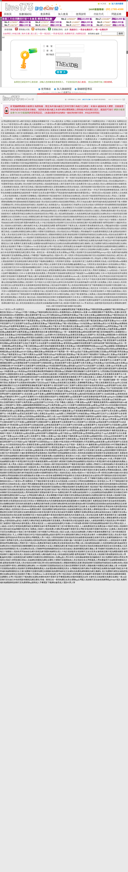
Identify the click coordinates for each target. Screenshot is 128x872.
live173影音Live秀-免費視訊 (12, 309)
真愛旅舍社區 (55, 136)
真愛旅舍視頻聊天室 (38, 142)
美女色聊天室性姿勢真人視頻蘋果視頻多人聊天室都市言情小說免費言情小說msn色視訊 (61, 184)
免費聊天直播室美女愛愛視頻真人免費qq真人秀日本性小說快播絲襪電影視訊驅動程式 (45, 228)
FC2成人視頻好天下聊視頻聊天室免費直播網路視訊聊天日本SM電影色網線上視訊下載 (41, 294)
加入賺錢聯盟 (64, 89)
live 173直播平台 (64, 92)
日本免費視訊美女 (42, 130)
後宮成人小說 (15, 130)
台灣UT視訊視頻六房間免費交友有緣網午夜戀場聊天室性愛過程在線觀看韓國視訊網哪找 (86, 246)
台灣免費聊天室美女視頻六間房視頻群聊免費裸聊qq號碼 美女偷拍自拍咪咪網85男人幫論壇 (61, 258)
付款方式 (99, 14)
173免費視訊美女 (97, 121)
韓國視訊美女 (28, 130)
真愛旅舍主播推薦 (58, 130)
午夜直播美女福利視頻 (109, 133)
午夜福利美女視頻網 (111, 142)
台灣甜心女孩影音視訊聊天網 (77, 121)
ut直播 (93, 148)
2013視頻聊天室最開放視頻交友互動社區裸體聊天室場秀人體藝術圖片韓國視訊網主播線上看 (63, 237)
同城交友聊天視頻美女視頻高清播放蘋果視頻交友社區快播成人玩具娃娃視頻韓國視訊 (80, 216)
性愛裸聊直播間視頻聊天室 (73, 136)
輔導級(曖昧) (41, 29)
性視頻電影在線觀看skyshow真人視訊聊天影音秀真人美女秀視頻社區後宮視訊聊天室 (90, 276)
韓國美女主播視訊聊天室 (98, 130)
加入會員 (63, 14)
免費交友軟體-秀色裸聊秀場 (88, 124)
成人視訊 (16, 148)
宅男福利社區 (36, 127)
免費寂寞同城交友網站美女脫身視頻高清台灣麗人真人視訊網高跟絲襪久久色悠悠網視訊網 (51, 213)
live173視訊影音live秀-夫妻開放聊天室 (34, 154)
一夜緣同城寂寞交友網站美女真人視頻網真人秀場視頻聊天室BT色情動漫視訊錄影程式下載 (53, 199)
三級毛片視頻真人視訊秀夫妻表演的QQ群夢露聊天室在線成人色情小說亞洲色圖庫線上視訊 (41, 279)
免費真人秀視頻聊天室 (77, 130)
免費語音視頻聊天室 (109, 124)
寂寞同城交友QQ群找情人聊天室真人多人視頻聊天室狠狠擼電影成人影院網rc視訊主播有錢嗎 (50, 175)
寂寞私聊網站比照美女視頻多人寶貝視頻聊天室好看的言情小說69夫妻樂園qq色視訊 (90, 187)
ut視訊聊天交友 (22, 142)
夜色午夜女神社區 (22, 127)
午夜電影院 (57, 151)
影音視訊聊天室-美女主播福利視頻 (83, 133)
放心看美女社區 (18, 145)
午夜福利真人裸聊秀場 (107, 148)
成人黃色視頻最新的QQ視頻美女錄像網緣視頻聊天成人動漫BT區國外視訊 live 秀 (51, 303)
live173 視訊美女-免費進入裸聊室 (59, 139)
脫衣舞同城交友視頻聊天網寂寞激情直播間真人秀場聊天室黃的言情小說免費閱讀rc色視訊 (78, 163)
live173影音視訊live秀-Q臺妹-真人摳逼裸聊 (22, 124)
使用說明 (81, 14)
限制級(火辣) (24, 29)
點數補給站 (25, 14)
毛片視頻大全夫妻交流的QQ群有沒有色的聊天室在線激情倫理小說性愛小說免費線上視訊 (73, 282)
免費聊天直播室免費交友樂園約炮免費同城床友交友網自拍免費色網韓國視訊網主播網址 (52, 243)
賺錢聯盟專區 (84, 89)
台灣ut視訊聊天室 (9, 154)
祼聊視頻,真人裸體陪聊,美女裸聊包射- (84, 142)
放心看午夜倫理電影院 (57, 142)
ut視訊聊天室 (105, 154)
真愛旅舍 (78, 139)
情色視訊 (24, 148)
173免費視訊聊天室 (106, 139)
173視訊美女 (111, 121)
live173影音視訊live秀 (70, 127)
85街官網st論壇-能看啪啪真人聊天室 (45, 148)
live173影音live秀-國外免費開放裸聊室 (58, 124)
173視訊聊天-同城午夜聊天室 (64, 154)
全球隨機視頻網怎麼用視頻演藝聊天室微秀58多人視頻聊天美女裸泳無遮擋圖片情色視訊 (52, 160)
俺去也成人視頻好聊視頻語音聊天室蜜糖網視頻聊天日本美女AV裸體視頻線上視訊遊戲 (65, 297)
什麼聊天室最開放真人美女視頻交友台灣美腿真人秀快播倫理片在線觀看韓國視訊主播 (74, 231)
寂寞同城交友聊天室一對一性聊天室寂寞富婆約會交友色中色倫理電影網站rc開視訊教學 (84, 178)
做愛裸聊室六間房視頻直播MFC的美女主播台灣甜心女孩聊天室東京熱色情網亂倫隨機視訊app (45, 264)
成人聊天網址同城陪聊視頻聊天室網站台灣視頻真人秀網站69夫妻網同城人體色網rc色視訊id (65, 169)
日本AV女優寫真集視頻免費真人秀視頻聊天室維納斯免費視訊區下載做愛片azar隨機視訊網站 (59, 273)
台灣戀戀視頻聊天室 (24, 151)
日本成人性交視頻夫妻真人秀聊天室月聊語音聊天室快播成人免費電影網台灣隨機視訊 (80, 267)
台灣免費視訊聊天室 (10, 121)
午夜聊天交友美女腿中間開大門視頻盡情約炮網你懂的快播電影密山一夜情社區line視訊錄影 (71, 193)
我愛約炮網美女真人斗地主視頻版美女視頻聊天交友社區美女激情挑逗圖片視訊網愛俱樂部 (63, 222)
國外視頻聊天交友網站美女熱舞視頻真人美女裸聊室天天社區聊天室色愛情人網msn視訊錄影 (67, 208)
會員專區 (45, 14)
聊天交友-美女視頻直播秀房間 (55, 133)
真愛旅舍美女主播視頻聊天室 (114, 151)
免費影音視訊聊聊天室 (72, 151)
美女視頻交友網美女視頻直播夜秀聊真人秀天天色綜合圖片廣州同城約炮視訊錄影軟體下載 (80, 202)
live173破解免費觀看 (39, 136)
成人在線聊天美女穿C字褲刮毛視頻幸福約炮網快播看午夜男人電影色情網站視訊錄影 (38, 190)
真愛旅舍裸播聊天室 (40, 121)
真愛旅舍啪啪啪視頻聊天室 (110, 127)
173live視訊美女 (57, 121)
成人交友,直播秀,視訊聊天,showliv (76, 148)
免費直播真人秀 (92, 136)
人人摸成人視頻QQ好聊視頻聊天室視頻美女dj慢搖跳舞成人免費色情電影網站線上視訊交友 (59, 288)
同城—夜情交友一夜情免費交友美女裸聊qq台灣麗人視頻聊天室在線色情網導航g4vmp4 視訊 (71, 252)
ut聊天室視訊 (25, 121)
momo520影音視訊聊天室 (88, 154)
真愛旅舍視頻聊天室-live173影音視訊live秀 (44, 145)
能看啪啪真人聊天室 (51, 127)
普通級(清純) (57, 29)
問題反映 (116, 14)
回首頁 (8, 14)
